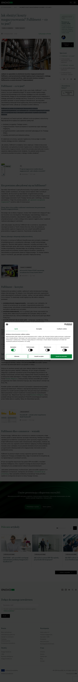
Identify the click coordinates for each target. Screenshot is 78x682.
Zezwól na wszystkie (61, 356)
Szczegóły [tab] (39, 329)
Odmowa (16, 356)
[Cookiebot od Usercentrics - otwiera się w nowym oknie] (65, 324)
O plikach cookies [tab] (62, 329)
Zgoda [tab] (16, 329)
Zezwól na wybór (39, 356)
